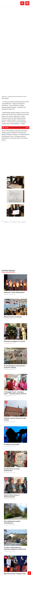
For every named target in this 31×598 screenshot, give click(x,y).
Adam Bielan (14, 222)
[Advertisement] (15, 158)
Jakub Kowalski (22, 222)
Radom (6, 221)
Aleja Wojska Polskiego (14, 221)
